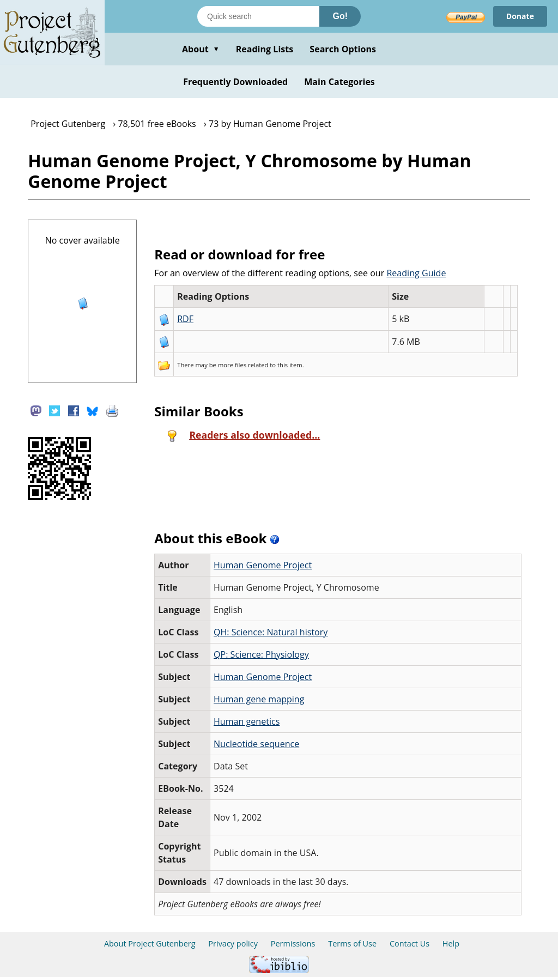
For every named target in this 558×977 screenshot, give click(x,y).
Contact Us (409, 943)
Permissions (293, 943)
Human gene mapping (259, 699)
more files (232, 365)
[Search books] (258, 16)
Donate (520, 16)
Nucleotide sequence (256, 744)
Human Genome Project (263, 565)
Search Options (343, 49)
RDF (185, 319)
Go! (340, 16)
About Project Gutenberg (150, 943)
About (201, 49)
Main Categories (339, 82)
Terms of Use (352, 943)
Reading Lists (265, 49)
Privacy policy (233, 943)
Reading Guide (416, 273)
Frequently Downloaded (235, 82)
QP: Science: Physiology (261, 654)
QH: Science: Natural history (270, 632)
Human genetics (247, 721)
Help (450, 943)
